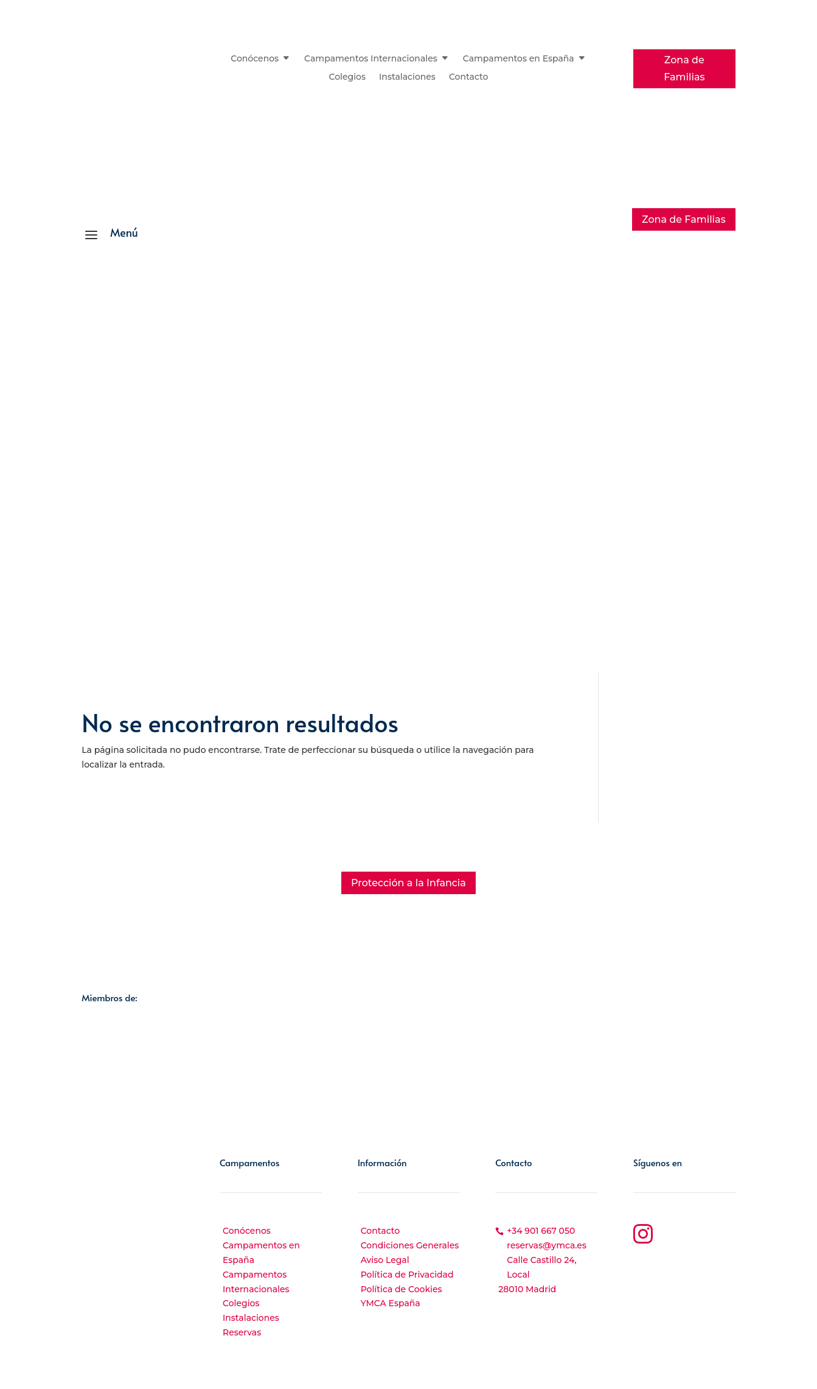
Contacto (468, 77)
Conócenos (255, 59)
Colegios (347, 77)
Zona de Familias (684, 68)
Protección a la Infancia (408, 883)
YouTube (682, 1268)
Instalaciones (407, 77)
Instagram (687, 1230)
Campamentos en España (518, 59)
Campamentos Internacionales (370, 59)
